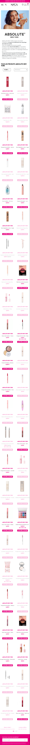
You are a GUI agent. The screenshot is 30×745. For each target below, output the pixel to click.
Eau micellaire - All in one (7, 201)
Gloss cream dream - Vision (7, 632)
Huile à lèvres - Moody (22, 659)
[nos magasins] (23, 5)
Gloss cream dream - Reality (7, 524)
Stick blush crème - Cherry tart (7, 93)
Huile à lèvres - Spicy (22, 470)
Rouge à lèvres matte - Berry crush (22, 551)
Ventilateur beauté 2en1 (22, 255)
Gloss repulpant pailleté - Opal (7, 174)
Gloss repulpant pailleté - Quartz (22, 389)
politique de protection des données (12, 743)
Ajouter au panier (7, 99)
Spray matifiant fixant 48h (22, 120)
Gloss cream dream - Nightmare (22, 713)
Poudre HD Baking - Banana (7, 362)
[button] (13, 731)
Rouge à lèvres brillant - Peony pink (7, 659)
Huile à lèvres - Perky (7, 308)
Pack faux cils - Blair (7, 120)
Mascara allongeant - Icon (22, 201)
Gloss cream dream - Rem (22, 443)
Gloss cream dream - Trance (7, 335)
